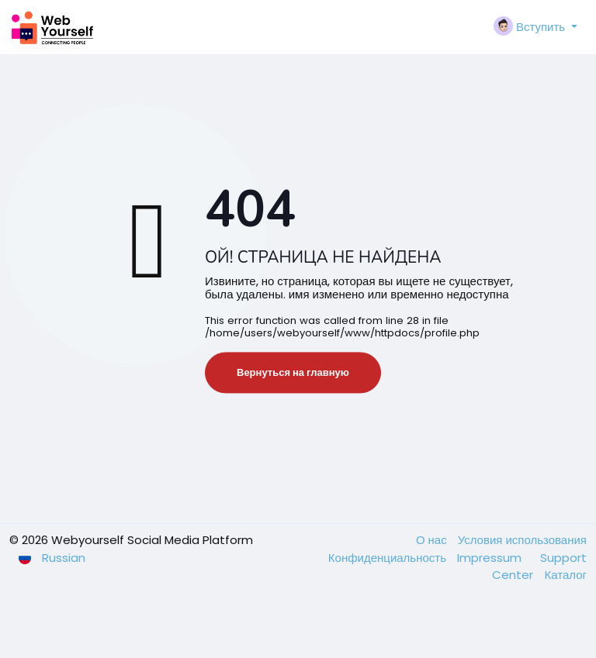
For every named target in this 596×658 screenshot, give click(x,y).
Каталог (565, 575)
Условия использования (522, 540)
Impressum (491, 557)
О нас (433, 540)
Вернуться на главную (293, 372)
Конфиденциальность (388, 557)
